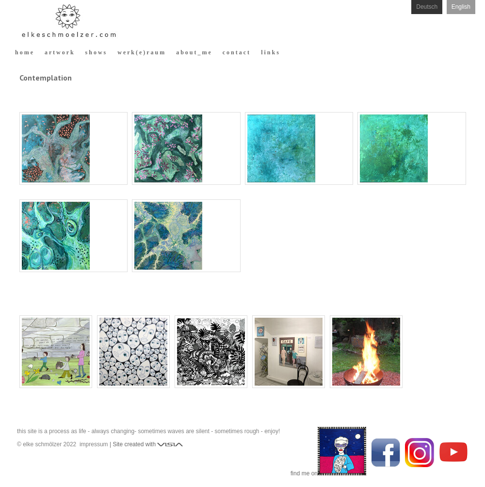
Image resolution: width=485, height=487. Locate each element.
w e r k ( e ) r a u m (140, 52)
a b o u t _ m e (193, 52)
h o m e (24, 52)
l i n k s (270, 52)
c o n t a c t (236, 52)
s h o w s (95, 52)
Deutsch (426, 6)
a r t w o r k (59, 52)
